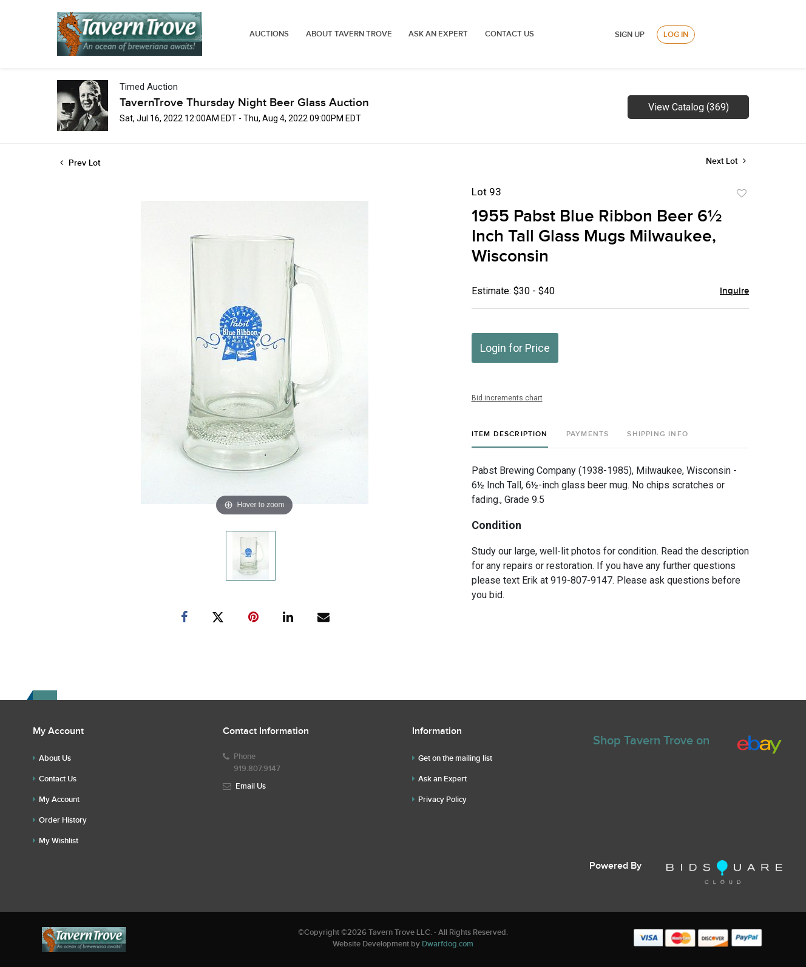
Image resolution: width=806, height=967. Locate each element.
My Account (59, 799)
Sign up (630, 34)
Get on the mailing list (455, 758)
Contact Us (509, 34)
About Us (55, 758)
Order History (63, 820)
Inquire (734, 291)
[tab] (510, 439)
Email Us (250, 786)
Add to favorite (741, 193)
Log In (675, 34)
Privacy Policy (442, 799)
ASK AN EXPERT (438, 34)
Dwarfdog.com (447, 944)
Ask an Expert (442, 779)
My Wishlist (58, 841)
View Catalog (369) (688, 107)
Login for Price (515, 348)
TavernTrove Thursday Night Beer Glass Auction (244, 103)
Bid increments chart (507, 398)
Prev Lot (80, 163)
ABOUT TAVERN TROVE (350, 34)
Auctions (269, 34)
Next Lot (726, 161)
